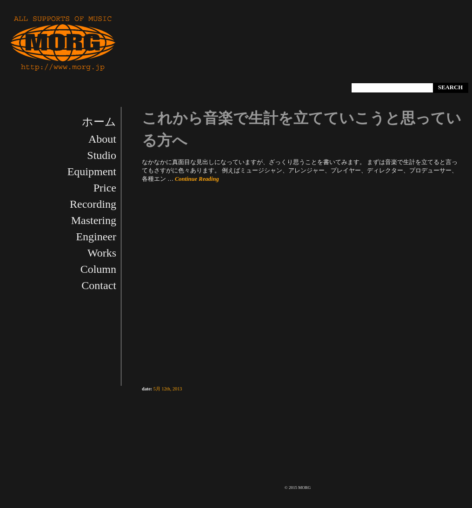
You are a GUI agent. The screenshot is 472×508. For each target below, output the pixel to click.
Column (98, 269)
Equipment (91, 171)
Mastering (93, 220)
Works (101, 253)
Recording (93, 204)
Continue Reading (197, 179)
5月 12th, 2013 (167, 388)
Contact (98, 285)
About (102, 139)
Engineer (96, 237)
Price (104, 188)
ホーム (99, 122)
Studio (101, 155)
